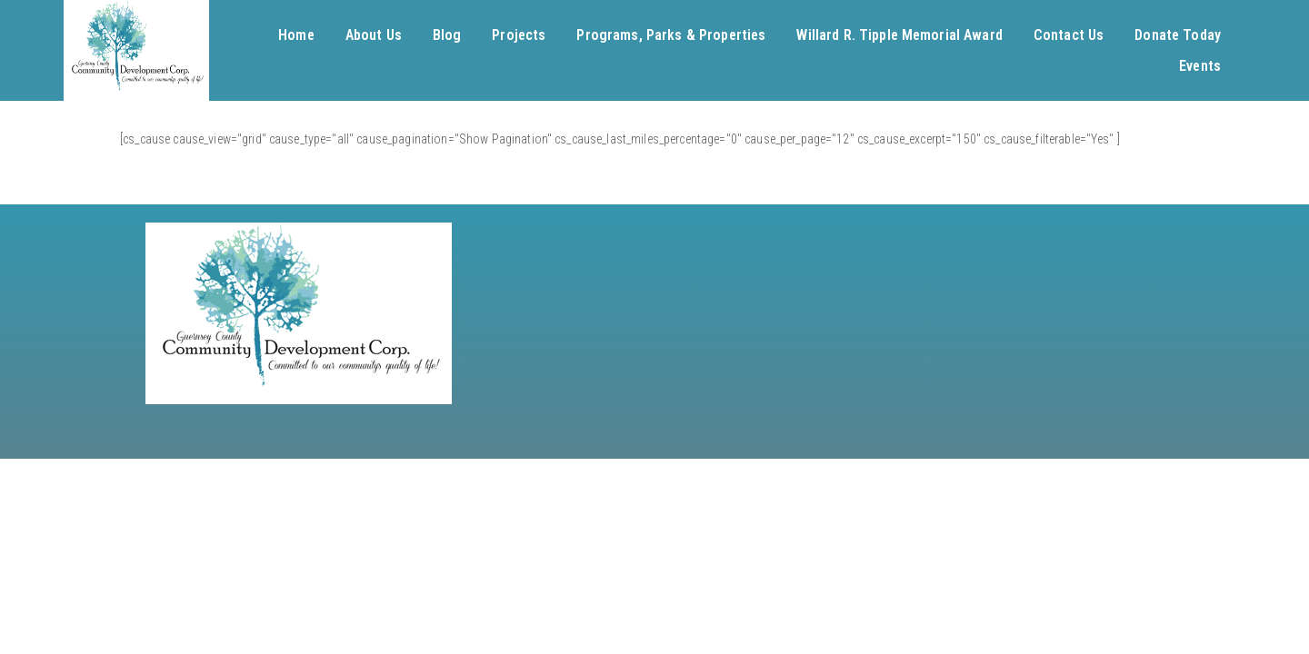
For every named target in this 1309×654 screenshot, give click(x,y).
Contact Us (1069, 35)
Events (1200, 65)
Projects (518, 35)
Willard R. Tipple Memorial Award (899, 35)
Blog (447, 35)
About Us (373, 35)
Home (296, 35)
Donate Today (1177, 35)
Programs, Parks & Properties (670, 35)
